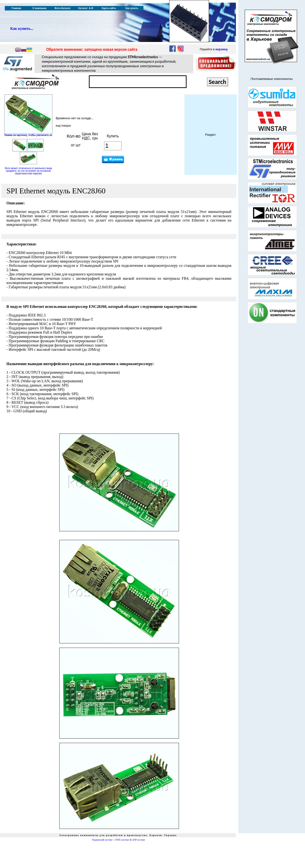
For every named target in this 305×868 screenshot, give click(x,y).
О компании (39, 8)
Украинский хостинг (102, 839)
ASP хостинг (138, 839)
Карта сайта (109, 8)
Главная (16, 8)
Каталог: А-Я (85, 8)
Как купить (132, 8)
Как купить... (21, 28)
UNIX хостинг (122, 839)
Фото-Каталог (63, 8)
